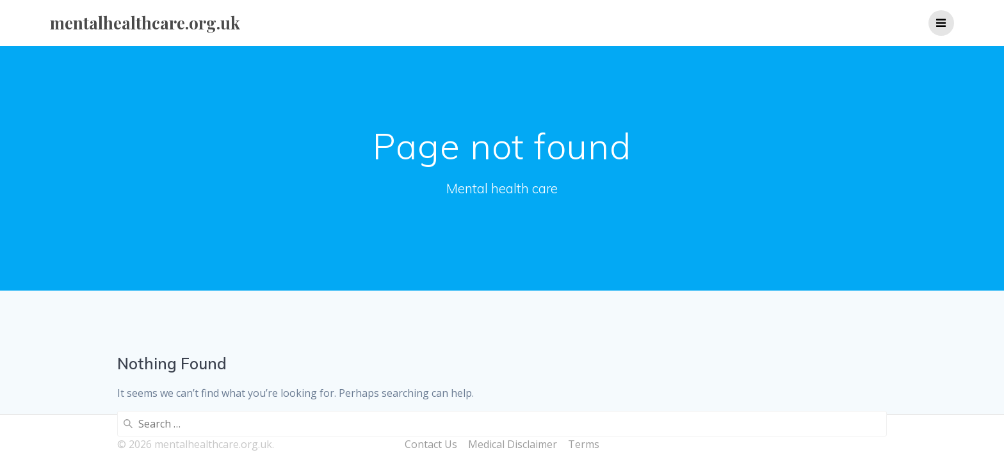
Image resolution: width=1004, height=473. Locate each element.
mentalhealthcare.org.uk (145, 23)
